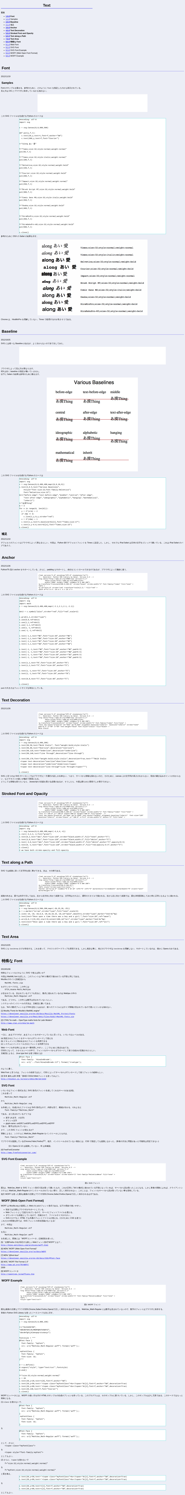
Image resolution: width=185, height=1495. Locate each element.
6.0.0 (8, 36)
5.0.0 (8, 33)
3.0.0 (8, 28)
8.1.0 (8, 45)
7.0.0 (8, 39)
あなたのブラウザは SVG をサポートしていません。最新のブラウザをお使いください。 (92, 103)
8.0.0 (8, 42)
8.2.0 (8, 47)
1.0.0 (8, 16)
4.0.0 (8, 30)
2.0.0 (8, 22)
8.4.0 (8, 53)
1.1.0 (8, 19)
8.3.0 (8, 50)
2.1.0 (8, 25)
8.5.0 (8, 56)
